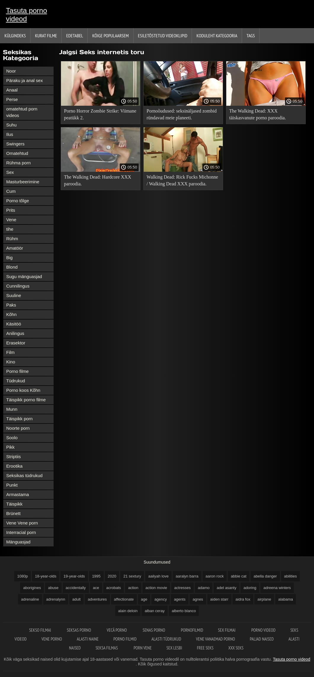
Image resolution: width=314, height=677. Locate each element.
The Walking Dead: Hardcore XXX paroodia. (97, 180)
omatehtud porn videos (21, 112)
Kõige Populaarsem (110, 35)
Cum (11, 191)
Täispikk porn (19, 418)
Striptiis (13, 456)
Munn (11, 409)
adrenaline (30, 599)
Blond (11, 266)
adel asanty (226, 587)
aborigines (32, 587)
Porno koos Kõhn (23, 390)
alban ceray (154, 611)
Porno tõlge (17, 200)
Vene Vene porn (22, 522)
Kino (10, 361)
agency (160, 599)
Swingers (15, 143)
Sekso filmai (40, 630)
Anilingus (15, 333)
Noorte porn (18, 428)
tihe (9, 229)
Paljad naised (261, 639)
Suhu (11, 124)
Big (9, 257)
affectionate (124, 599)
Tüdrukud (15, 380)
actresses (182, 587)
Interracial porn (21, 532)
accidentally (76, 587)
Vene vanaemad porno (215, 639)
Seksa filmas (107, 648)
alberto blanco (184, 611)
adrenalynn (55, 599)
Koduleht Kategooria (216, 35)
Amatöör (14, 248)
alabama (285, 599)
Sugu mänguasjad (24, 276)
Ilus (9, 134)
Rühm (12, 238)
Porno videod (263, 630)
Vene (11, 219)
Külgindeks (15, 35)
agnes (198, 599)
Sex (10, 172)
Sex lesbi (174, 648)
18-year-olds (45, 576)
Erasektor (15, 342)
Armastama (17, 494)
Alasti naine (87, 639)
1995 (96, 576)
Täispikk (14, 503)
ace (96, 587)
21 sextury (132, 576)
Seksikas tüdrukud (24, 475)
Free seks (205, 648)
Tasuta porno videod (26, 15)
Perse (12, 99)
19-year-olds (74, 576)
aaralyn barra (187, 576)
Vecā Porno (117, 630)
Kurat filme (46, 35)
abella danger (265, 576)
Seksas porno (79, 630)
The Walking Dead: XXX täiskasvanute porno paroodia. (257, 114)
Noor (11, 70)
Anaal (11, 89)
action (133, 587)
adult (76, 599)
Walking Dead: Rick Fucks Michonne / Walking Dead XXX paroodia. (182, 180)
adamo (204, 587)
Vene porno (51, 639)
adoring (249, 587)
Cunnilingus (17, 285)
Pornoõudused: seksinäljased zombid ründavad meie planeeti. (182, 114)
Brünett (13, 513)
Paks (11, 304)
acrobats (113, 587)
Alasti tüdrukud (166, 639)
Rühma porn (18, 162)
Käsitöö (13, 323)
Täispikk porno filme (26, 399)
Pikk (10, 447)
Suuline (13, 295)
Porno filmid (125, 639)
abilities (290, 576)
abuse (53, 587)
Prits (10, 210)
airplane (264, 599)
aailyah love (158, 576)
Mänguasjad (18, 541)
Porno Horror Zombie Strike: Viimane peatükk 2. (100, 114)
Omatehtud (17, 153)
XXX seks (235, 648)
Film (10, 352)
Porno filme (17, 371)
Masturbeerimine (22, 181)
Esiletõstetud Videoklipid (163, 35)
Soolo (11, 437)
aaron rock (215, 576)
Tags (250, 35)
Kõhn (11, 314)
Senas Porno (154, 630)
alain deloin (128, 611)
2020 (112, 576)
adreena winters (277, 587)
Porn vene (143, 648)
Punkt (11, 484)
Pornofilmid (192, 630)
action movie (156, 587)
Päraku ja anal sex (24, 80)
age (144, 599)
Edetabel (74, 35)
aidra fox (243, 599)
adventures (97, 599)
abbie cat (238, 576)
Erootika (14, 466)
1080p (22, 576)
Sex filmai (227, 630)
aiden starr (219, 599)
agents (179, 599)
